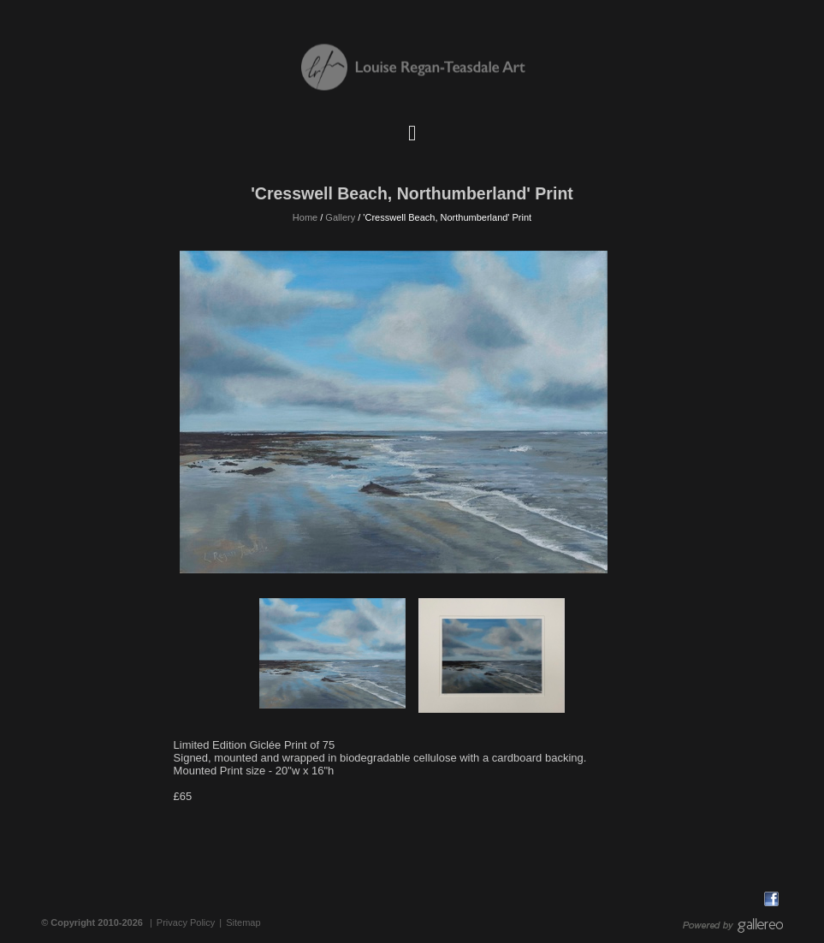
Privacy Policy (186, 922)
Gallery (340, 217)
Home (305, 217)
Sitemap (243, 922)
